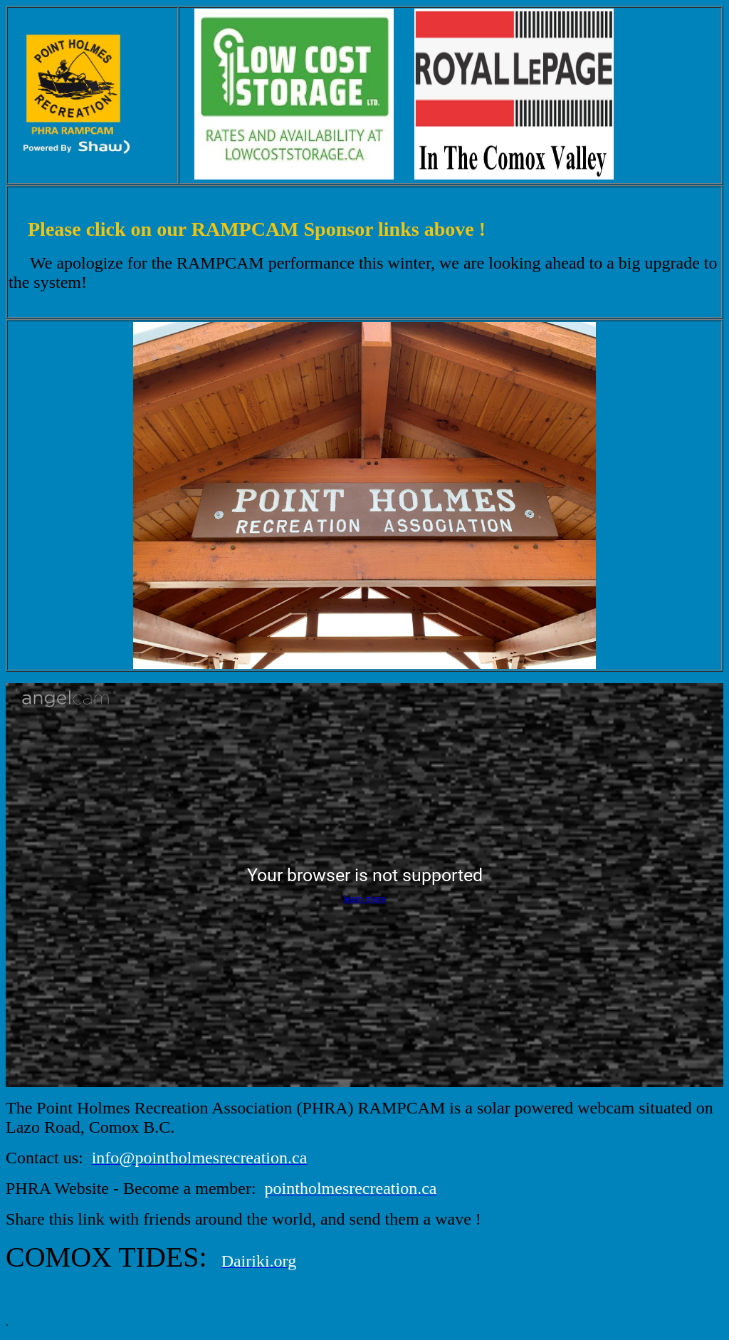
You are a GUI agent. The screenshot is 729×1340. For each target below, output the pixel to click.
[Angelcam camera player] (364, 885)
